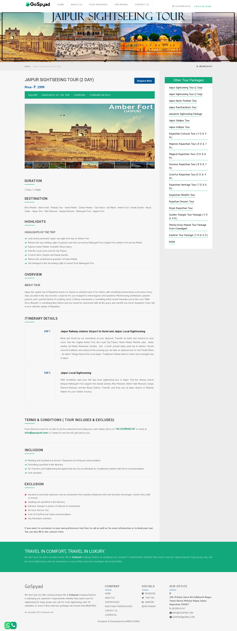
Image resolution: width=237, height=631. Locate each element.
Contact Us (142, 4)
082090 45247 (204, 66)
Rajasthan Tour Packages (118, 606)
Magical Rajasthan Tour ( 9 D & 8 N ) (187, 155)
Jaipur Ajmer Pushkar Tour (183, 100)
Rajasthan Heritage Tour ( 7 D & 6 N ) (188, 186)
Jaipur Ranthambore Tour (183, 107)
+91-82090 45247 (180, 4)
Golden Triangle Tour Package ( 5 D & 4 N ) (188, 216)
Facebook (148, 593)
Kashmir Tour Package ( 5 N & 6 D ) (188, 235)
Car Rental (121, 4)
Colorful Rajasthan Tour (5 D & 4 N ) (187, 176)
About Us (76, 4)
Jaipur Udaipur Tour (179, 120)
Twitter (148, 597)
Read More (91, 605)
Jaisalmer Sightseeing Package (185, 113)
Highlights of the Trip (56, 95)
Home (60, 4)
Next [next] (151, 132)
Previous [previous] (28, 132)
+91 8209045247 (125, 428)
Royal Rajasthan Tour (181, 208)
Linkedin (148, 602)
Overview (79, 95)
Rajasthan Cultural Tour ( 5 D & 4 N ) (187, 135)
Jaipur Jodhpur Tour (179, 127)
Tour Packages (98, 4)
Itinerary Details (100, 95)
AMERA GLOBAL (132, 621)
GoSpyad (34, 586)
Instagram (149, 606)
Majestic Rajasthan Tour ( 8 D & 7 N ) (188, 145)
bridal (172, 241)
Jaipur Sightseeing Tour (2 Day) (185, 94)
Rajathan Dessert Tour (181, 201)
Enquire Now (202, 4)
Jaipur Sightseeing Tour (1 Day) (185, 87)
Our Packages (112, 602)
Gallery (33, 95)
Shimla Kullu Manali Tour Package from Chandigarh (187, 226)
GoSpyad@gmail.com (183, 617)
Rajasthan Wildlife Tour (182, 194)
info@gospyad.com (36, 432)
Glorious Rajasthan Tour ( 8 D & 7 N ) (188, 166)
